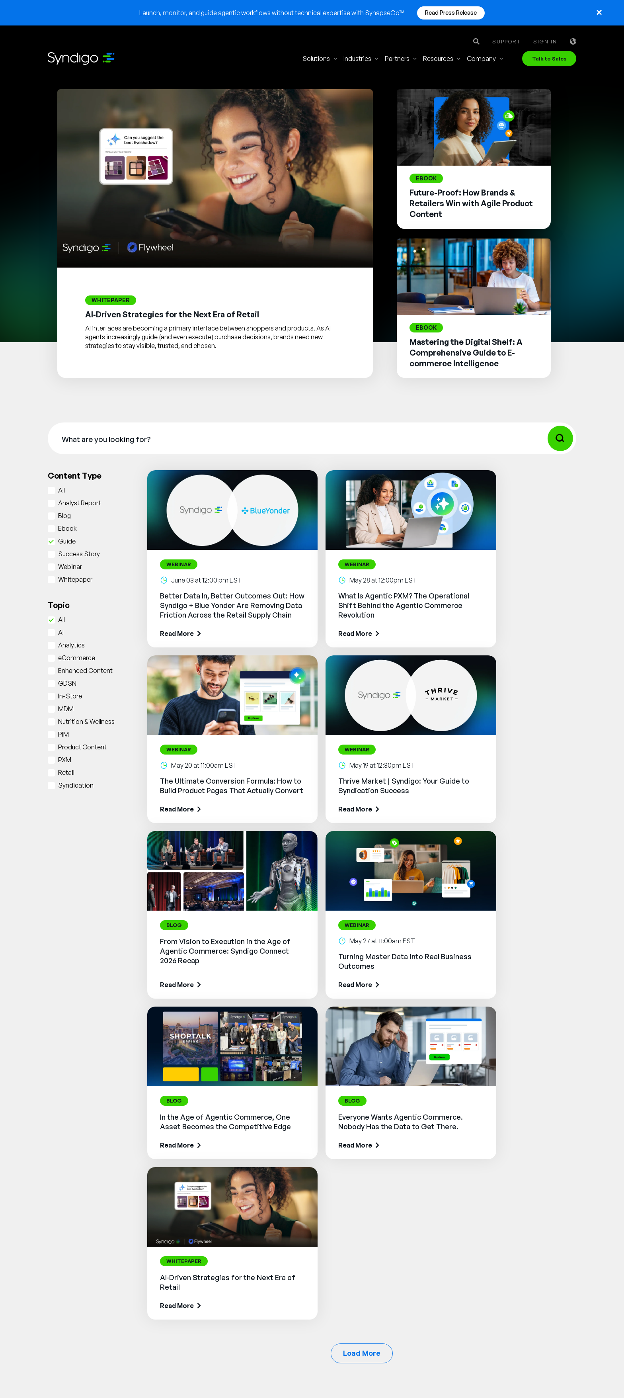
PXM (64, 760)
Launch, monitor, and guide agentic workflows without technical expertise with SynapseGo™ (271, 13)
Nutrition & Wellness (86, 721)
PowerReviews (288, 1281)
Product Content (82, 747)
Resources (438, 59)
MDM (66, 709)
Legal (236, 1374)
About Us (453, 1189)
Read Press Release (451, 12)
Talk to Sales (549, 58)
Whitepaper (75, 579)
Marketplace (285, 1304)
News (448, 1260)
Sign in (545, 41)
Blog (64, 516)
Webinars (526, 1212)
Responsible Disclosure (541, 1374)
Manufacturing (375, 1200)
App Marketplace (464, 1236)
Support (506, 41)
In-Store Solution (292, 1328)
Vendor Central (289, 1236)
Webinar (70, 567)
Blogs (521, 1200)
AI (61, 632)
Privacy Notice (342, 1374)
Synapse (280, 1188)
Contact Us (456, 1272)
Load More (361, 1036)
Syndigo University (466, 1224)
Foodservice (372, 1212)
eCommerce (76, 658)
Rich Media (283, 1212)
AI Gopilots (283, 1292)
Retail (66, 772)
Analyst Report (79, 503)
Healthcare (369, 1266)
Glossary (525, 1224)
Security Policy (465, 1374)
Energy (363, 1278)
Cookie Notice (403, 1374)
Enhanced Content (85, 671)
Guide (67, 541)
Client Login (457, 1296)
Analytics (71, 645)
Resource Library (537, 1189)
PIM (63, 734)
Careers (451, 1212)
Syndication (76, 785)
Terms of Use (282, 1374)
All (61, 490)
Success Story (79, 554)
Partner (450, 1248)
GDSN (67, 683)
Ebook (67, 528)
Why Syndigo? (460, 1200)
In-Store (70, 696)
